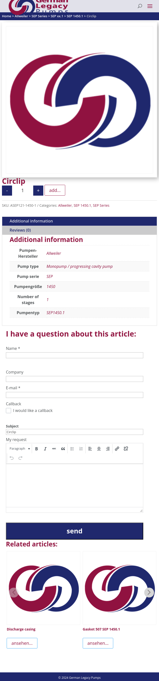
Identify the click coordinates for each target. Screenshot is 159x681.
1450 (51, 286)
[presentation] (19, 449)
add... (55, 190)
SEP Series (101, 205)
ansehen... (21, 643)
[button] (19, 449)
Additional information (31, 221)
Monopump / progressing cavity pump (80, 266)
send (75, 530)
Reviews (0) (20, 230)
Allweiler (65, 205)
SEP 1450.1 (82, 205)
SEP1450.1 (55, 312)
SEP (50, 276)
